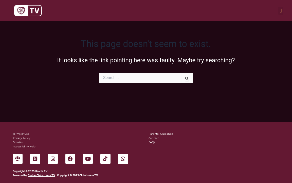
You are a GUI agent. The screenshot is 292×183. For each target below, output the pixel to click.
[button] (280, 11)
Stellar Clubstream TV (41, 175)
